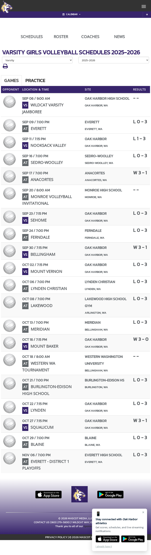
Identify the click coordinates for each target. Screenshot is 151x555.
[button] (5, 67)
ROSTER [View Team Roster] (61, 37)
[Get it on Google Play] (133, 538)
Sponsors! (90, 526)
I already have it (104, 546)
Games (11, 80)
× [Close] (143, 512)
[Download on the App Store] (108, 538)
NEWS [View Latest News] (119, 37)
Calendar (71, 14)
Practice (35, 80)
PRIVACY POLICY (56, 537)
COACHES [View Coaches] (90, 37)
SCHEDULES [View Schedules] (32, 37)
